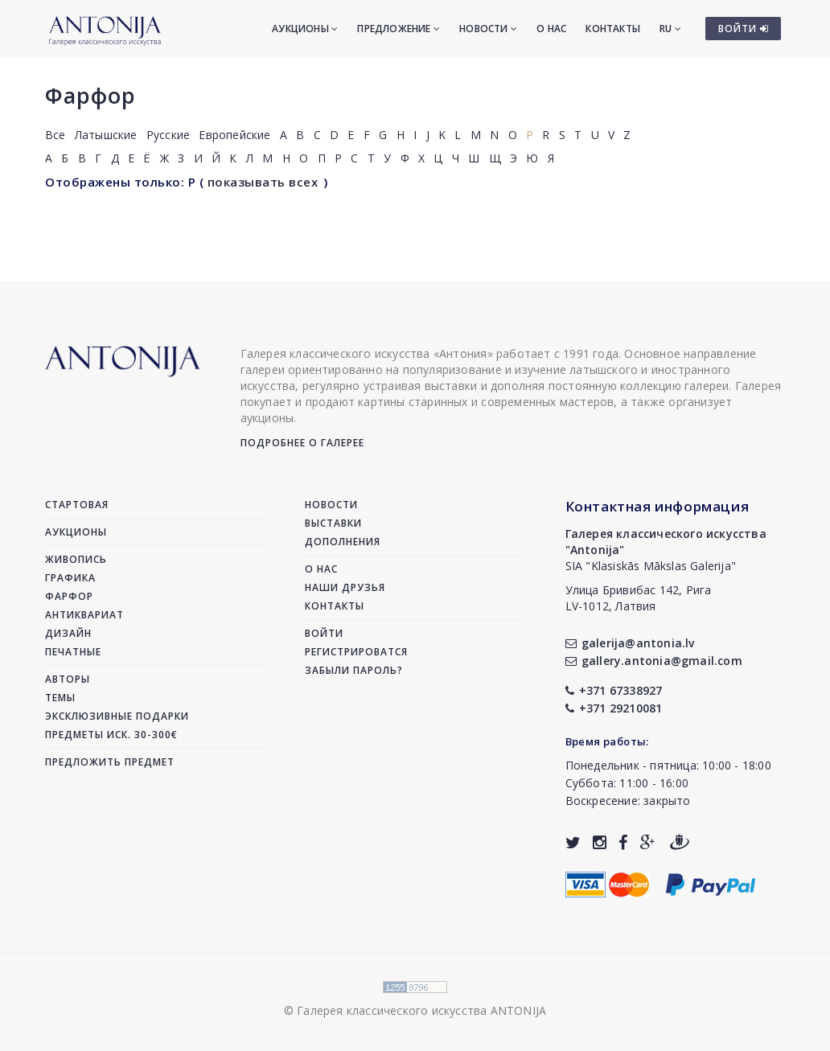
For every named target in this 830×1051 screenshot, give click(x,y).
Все (55, 134)
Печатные (73, 652)
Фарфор (90, 95)
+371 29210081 (614, 708)
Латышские (106, 134)
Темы (60, 697)
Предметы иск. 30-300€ (111, 734)
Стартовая (77, 504)
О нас (551, 28)
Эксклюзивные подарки (117, 716)
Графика (70, 578)
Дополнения (342, 541)
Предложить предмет (110, 762)
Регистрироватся (356, 652)
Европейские (234, 134)
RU (670, 28)
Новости (488, 28)
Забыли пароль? (354, 670)
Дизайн (68, 633)
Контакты (613, 28)
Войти (324, 633)
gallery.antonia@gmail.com (653, 660)
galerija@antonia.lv (630, 643)
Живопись (76, 559)
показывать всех (263, 182)
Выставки (333, 523)
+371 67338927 (614, 690)
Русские (168, 134)
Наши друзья (345, 587)
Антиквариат (84, 615)
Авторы (67, 679)
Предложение (398, 28)
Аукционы (305, 28)
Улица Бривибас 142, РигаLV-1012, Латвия (638, 598)
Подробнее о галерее (302, 443)
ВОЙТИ (743, 28)
